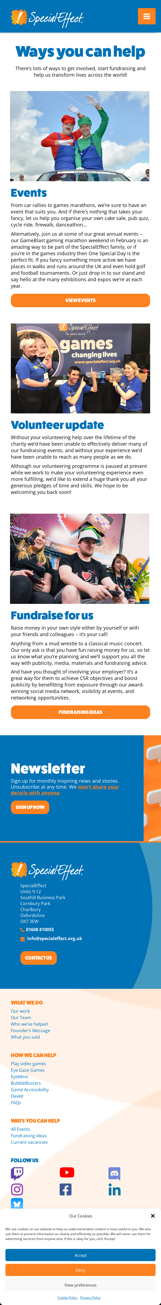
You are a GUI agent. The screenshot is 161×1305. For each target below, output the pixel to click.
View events (80, 300)
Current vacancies (29, 1142)
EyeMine (19, 1077)
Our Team (21, 1018)
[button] (153, 1216)
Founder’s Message (30, 1031)
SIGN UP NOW (30, 807)
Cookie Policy (68, 1297)
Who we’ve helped (29, 1024)
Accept (81, 1255)
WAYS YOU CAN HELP (35, 1121)
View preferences (80, 1285)
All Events (20, 1129)
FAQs (16, 1103)
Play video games (28, 1064)
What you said (25, 1037)
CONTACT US (38, 958)
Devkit (17, 1096)
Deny (80, 1270)
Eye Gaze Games (28, 1070)
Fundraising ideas (80, 712)
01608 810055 (40, 929)
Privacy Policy (90, 1297)
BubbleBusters (26, 1083)
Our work (20, 1011)
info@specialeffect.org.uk (54, 938)
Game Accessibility (30, 1090)
